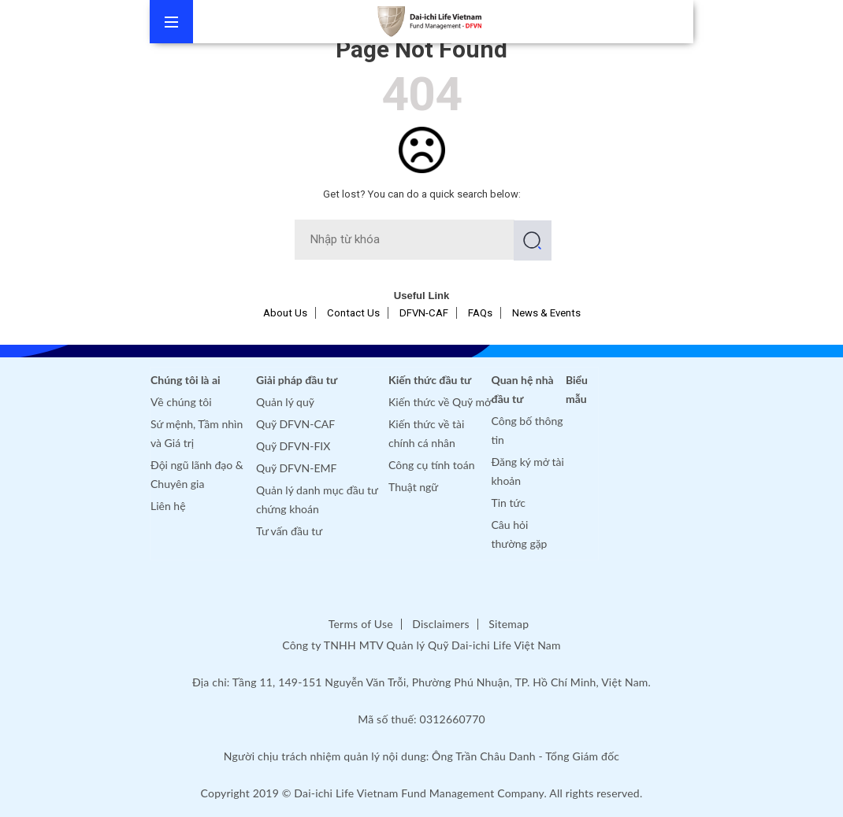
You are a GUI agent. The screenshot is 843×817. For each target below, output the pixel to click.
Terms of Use (361, 623)
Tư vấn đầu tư (289, 531)
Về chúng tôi (181, 401)
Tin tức (509, 502)
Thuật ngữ (413, 487)
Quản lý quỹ (285, 401)
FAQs (480, 313)
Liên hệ (168, 505)
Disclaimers (440, 623)
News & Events (546, 313)
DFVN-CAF (423, 313)
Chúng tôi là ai (185, 379)
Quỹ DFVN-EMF (296, 468)
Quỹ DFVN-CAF (295, 424)
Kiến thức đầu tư (429, 379)
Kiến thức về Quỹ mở (439, 401)
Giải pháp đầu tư (296, 379)
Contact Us (353, 313)
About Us (285, 313)
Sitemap (508, 623)
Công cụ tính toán (431, 464)
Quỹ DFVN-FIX (293, 446)
